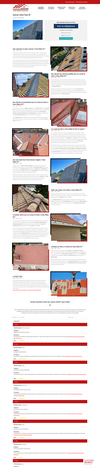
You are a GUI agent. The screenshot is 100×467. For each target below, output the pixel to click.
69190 (16, 360)
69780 (16, 385)
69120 (16, 432)
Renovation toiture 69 (72, 8)
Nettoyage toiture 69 (51, 8)
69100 (16, 421)
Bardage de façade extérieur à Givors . (73, 342)
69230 (16, 324)
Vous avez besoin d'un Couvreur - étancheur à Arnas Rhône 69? (27, 290)
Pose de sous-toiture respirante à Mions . (23, 392)
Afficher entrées (18, 317)
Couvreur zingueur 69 (82, 8)
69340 (16, 373)
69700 (16, 337)
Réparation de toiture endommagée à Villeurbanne (25, 426)
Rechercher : (77, 317)
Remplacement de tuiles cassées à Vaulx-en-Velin (25, 437)
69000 (16, 410)
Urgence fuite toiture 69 (61, 8)
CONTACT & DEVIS (82, 2)
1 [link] (80, 448)
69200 (16, 398)
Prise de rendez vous (66, 38)
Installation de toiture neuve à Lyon (22, 415)
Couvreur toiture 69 (41, 8)
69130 (16, 348)
